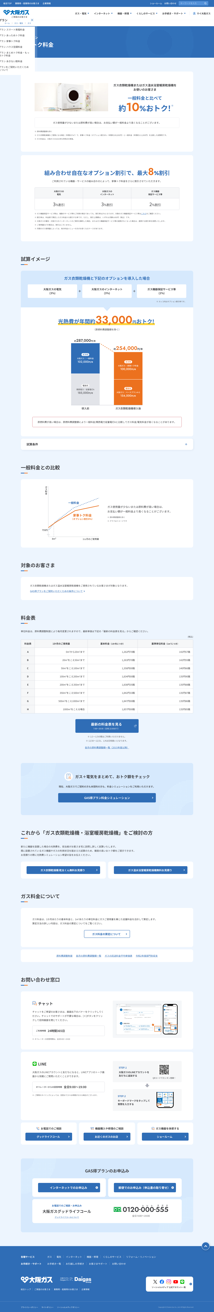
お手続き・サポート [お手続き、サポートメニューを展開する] (174, 13)
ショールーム (156, 3)
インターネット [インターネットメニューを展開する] (103, 13)
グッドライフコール (53, 1137)
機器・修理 (92, 1256)
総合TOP (7, 3)
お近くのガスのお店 (111, 1137)
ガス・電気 (18, 23)
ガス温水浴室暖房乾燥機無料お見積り (156, 870)
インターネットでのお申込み (74, 1187)
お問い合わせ (170, 3)
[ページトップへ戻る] (206, 1246)
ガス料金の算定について (110, 934)
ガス (29, 23)
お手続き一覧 (54, 1263)
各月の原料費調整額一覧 (88, 955)
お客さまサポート (98, 1263)
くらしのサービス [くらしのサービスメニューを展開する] (147, 13)
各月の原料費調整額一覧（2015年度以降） (107, 747)
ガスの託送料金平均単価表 (118, 955)
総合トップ (26, 1289)
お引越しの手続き (75, 1263)
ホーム (7, 23)
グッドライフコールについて (67, 1217)
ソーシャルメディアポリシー (68, 1307)
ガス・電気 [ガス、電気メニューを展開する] (82, 13)
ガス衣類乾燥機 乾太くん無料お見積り (69, 870)
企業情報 (47, 3)
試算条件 (107, 444)
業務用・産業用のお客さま (27, 3)
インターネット (74, 1256)
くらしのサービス (112, 1256)
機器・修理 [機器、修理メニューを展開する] (124, 13)
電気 (59, 1256)
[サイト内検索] (193, 3)
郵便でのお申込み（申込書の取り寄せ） (146, 1187)
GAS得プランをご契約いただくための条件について (57, 591)
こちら (143, 213)
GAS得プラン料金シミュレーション (119, 797)
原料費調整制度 (64, 955)
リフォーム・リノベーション (141, 1256)
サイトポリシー (48, 1307)
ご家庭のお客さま (42, 1289)
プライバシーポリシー (29, 1307)
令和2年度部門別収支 (147, 955)
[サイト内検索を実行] (205, 3)
